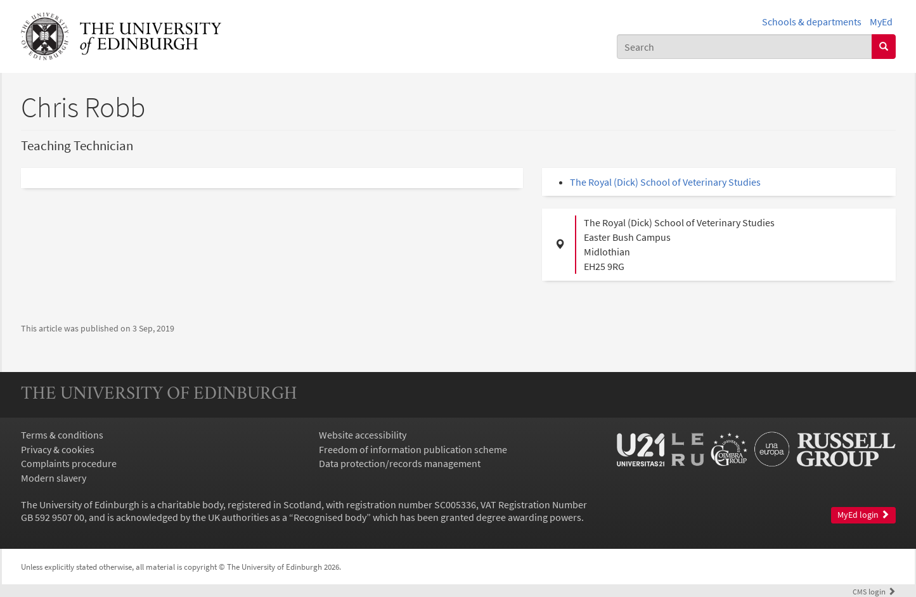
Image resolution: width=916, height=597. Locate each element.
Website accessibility (362, 434)
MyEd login (863, 515)
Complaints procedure (69, 463)
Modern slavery (53, 478)
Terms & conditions (62, 434)
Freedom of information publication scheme (413, 449)
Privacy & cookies (57, 449)
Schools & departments (811, 21)
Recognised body (330, 517)
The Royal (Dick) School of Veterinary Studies (665, 182)
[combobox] (744, 46)
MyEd (881, 21)
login (874, 591)
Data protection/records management (400, 463)
